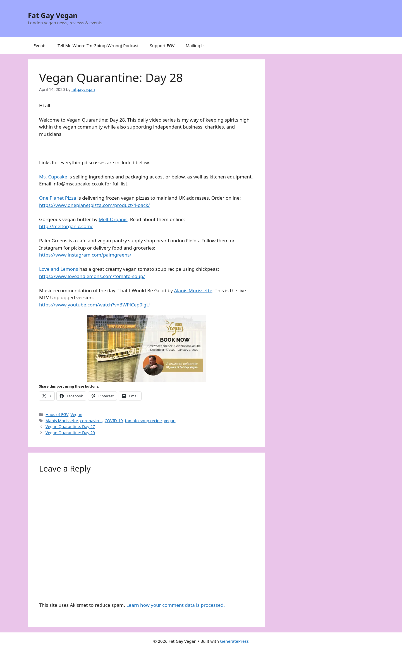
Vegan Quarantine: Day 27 (70, 426)
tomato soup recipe (143, 420)
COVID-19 (114, 420)
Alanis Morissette (193, 290)
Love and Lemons (58, 269)
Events (40, 45)
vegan (169, 420)
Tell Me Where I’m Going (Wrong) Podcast (98, 45)
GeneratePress (234, 641)
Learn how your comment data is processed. (175, 605)
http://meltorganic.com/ (66, 226)
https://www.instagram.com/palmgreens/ (85, 255)
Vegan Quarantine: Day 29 (70, 432)
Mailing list (196, 45)
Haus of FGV (57, 414)
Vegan (76, 414)
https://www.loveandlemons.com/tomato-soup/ (92, 276)
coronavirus (91, 420)
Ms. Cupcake (53, 176)
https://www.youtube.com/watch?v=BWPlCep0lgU (94, 304)
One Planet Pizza (57, 198)
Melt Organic (113, 219)
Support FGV (162, 45)
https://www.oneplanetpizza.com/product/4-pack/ (94, 205)
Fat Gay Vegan (53, 15)
